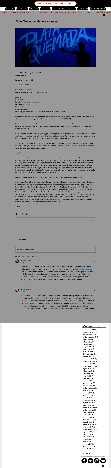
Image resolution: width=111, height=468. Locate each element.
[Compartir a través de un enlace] (32, 214)
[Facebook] (84, 460)
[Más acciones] (94, 261)
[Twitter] (90, 460)
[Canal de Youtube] (103, 460)
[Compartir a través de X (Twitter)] (22, 214)
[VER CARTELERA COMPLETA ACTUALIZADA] (55, 3)
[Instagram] (97, 460)
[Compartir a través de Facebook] (16, 214)
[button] (45, 8)
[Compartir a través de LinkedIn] (27, 214)
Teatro (18, 207)
